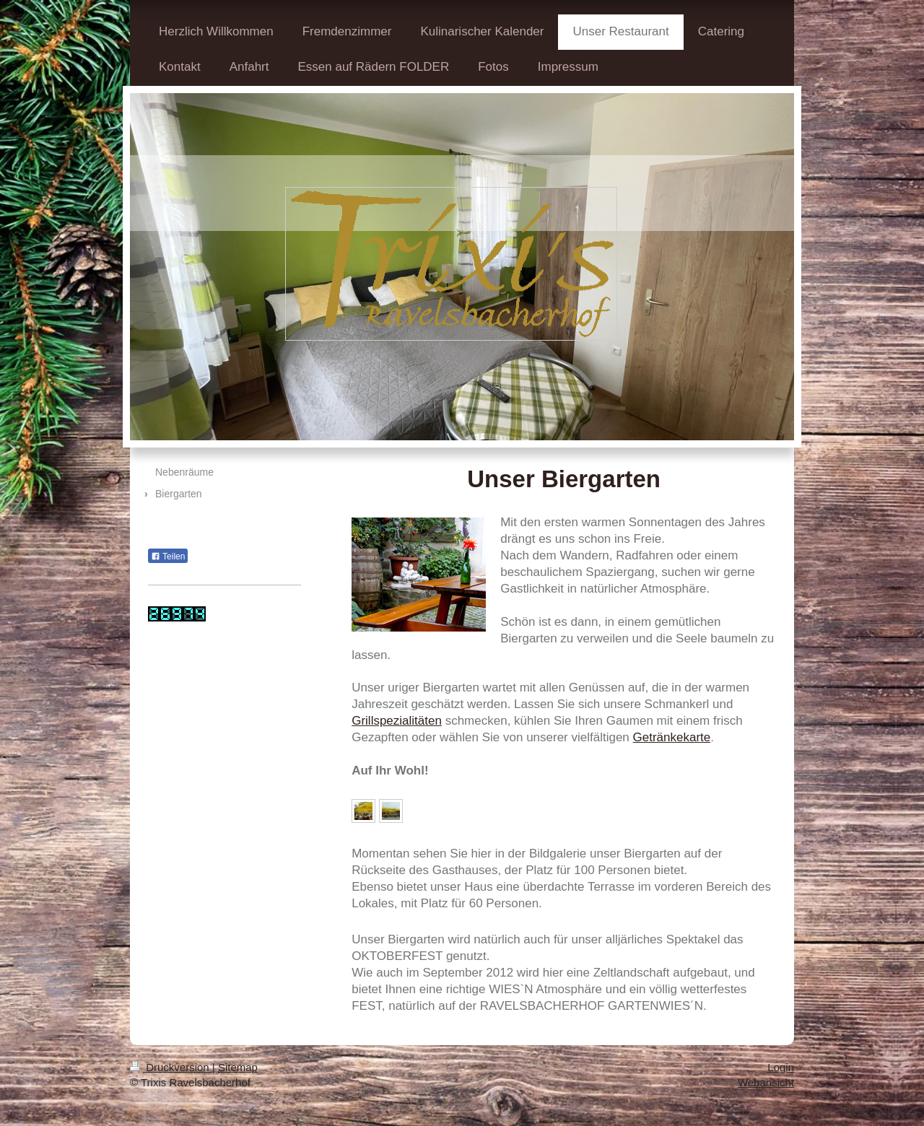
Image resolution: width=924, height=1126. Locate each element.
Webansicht (766, 1082)
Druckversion (171, 1067)
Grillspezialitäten (397, 721)
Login (780, 1067)
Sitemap (238, 1067)
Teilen (168, 556)
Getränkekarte (672, 737)
